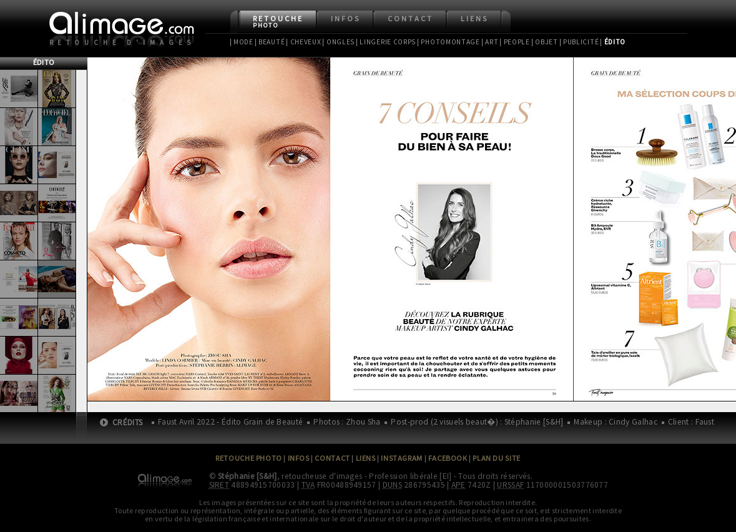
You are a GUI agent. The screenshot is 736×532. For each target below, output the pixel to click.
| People (514, 41)
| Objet (544, 41)
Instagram (401, 458)
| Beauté (270, 41)
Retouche (278, 21)
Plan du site (496, 458)
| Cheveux (303, 41)
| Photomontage (448, 41)
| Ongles (338, 41)
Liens (474, 18)
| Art (489, 41)
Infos (345, 18)
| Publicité (579, 41)
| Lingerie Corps (386, 41)
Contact (410, 18)
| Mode (241, 41)
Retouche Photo (248, 458)
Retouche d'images (122, 42)
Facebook (448, 458)
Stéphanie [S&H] (247, 476)
